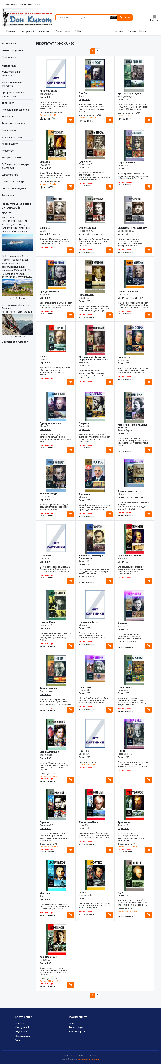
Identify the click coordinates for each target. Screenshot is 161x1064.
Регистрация (76, 1027)
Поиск (125, 17)
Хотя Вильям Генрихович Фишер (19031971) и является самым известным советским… (56, 701)
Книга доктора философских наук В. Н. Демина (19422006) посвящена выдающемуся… (94, 308)
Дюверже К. (85, 895)
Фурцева (123, 623)
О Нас (78, 31)
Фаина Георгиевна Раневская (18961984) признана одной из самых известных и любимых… (134, 305)
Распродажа (9, 57)
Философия (8, 102)
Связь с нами (62, 31)
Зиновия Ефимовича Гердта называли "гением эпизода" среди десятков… (54, 506)
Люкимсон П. (86, 164)
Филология (8, 116)
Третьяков (124, 822)
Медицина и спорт (12, 137)
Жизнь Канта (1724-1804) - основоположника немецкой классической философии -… (132, 902)
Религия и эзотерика (13, 123)
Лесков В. (84, 426)
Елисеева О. (124, 558)
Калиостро (124, 357)
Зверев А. (84, 753)
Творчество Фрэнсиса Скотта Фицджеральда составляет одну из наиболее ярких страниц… (94, 242)
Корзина (118, 31)
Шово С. (122, 494)
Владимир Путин (88, 622)
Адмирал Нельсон (50, 423)
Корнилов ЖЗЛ (48, 956)
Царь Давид (125, 687)
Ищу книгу (45, 31)
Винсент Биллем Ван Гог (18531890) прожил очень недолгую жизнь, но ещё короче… (92, 107)
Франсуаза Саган (89, 822)
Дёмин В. (84, 298)
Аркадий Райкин (49, 291)
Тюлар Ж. (84, 561)
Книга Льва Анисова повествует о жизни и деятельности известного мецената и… (131, 836)
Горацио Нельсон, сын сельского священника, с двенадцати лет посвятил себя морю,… (55, 437)
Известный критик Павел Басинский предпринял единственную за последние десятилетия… (54, 836)
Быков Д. (84, 362)
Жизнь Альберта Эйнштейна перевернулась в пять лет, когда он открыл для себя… (93, 700)
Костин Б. (45, 558)
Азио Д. (83, 96)
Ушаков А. (45, 959)
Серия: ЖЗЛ (45, 97)
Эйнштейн (85, 687)
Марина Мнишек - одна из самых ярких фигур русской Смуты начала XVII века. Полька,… (54, 766)
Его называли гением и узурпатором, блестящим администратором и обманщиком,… (131, 570)
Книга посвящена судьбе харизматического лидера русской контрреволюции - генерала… (53, 971)
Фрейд (122, 750)
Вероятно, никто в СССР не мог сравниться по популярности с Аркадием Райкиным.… (56, 305)
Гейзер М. (45, 164)
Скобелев (45, 555)
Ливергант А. (86, 230)
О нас (18, 1040)
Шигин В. (44, 426)
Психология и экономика (15, 109)
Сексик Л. (84, 690)
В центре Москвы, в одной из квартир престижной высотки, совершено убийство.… (55, 241)
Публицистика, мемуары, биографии (16, 166)
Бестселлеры (9, 43)
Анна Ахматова (49, 91)
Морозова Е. (124, 360)
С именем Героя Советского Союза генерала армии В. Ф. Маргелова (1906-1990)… (54, 906)
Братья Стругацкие (129, 93)
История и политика (13, 157)
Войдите (9, 4)
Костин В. (45, 896)
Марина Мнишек (49, 752)
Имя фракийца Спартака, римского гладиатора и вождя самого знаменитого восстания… (94, 437)
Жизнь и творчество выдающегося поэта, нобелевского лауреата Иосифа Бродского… (130, 242)
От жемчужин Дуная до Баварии (17, 320)
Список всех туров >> (15, 341)
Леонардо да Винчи (129, 491)
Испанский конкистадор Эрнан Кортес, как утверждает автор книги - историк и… (94, 905)
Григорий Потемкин (129, 555)
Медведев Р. (86, 497)
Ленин (43, 356)
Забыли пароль (77, 1031)
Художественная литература (11, 73)
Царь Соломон (126, 162)
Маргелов (45, 893)
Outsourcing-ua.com (89, 1058)
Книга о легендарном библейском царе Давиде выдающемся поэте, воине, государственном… (132, 701)
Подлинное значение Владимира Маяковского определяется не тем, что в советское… (93, 374)
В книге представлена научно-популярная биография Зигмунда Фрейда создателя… (133, 764)
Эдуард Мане (48, 622)
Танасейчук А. (125, 430)
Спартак (84, 423)
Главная (10, 31)
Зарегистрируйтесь (30, 4)
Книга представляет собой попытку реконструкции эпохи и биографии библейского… (133, 176)
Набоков (84, 750)
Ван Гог (83, 93)
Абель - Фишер (48, 688)
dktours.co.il (11, 207)
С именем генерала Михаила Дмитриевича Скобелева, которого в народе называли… (55, 569)
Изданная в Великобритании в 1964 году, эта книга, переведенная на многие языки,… (55, 371)
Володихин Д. (125, 96)
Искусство (8, 150)
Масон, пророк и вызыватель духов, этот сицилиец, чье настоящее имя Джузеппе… (133, 370)
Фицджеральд (87, 227)
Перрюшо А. (46, 625)
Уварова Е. (45, 294)
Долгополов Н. (48, 691)
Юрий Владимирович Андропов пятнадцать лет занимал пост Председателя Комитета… (95, 507)
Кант (121, 892)
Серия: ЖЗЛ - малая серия (52, 234)
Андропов (85, 494)
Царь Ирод (85, 161)
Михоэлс (45, 162)
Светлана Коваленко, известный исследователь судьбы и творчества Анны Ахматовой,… (53, 105)
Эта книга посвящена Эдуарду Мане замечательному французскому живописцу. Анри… (55, 636)
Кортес (83, 892)
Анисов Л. (123, 825)
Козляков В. (46, 755)
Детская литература (13, 181)
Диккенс (45, 227)
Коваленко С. (47, 94)
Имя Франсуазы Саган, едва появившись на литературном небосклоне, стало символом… (95, 835)
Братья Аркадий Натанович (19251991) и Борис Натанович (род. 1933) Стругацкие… (133, 106)
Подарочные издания (14, 188)
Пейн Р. (44, 359)
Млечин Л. (123, 626)
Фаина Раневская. (128, 291)
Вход (72, 1022)
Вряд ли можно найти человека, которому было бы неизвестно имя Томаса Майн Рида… (133, 441)
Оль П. (43, 230)
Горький (44, 822)
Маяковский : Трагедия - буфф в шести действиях (93, 358)
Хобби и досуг (10, 143)
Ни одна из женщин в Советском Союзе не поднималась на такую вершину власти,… (129, 637)
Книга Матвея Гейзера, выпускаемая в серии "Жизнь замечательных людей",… (55, 175)
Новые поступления (13, 50)
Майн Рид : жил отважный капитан (133, 426)
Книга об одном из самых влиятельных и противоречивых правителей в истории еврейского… (95, 175)
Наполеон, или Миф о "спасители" (91, 556)
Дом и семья (9, 130)
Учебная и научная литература (12, 84)
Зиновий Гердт (48, 493)
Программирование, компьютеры (13, 94)
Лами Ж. (83, 825)
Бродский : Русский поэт (132, 227)
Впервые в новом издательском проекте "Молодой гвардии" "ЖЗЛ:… (93, 635)
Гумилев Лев (86, 295)
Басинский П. (47, 825)
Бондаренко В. (126, 230)
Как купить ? (27, 31)
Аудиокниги (8, 195)
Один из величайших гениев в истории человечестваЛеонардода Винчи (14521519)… (133, 505)
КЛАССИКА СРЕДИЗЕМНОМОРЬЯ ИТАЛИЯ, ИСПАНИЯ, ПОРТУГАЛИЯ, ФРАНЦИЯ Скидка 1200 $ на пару (17, 233)
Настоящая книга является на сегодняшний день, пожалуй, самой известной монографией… (94, 572)
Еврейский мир (10, 174)
